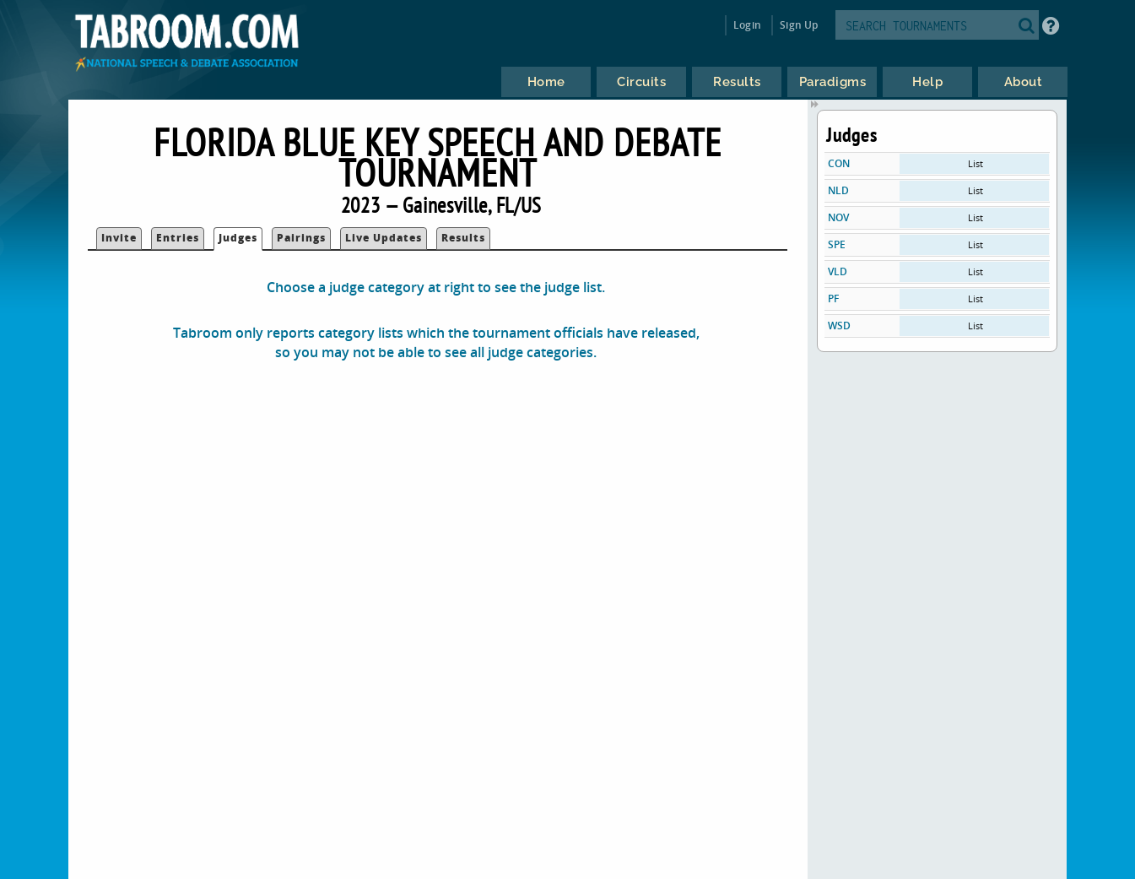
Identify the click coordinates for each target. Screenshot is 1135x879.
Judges (238, 238)
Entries (177, 238)
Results (463, 238)
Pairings (301, 238)
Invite (119, 238)
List (975, 163)
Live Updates (383, 238)
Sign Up (799, 25)
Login (747, 25)
